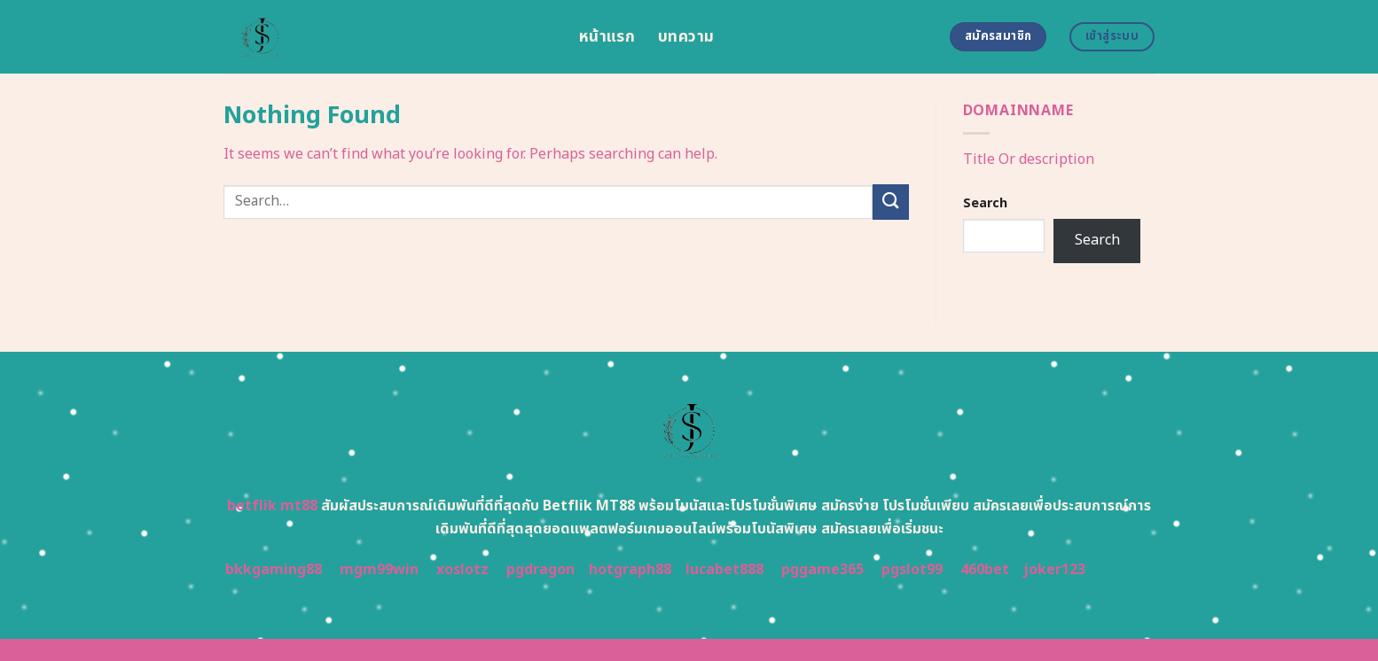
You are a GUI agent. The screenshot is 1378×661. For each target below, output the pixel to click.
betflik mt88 (272, 506)
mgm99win (379, 569)
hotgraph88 (630, 569)
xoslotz (462, 569)
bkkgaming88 (273, 569)
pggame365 (822, 569)
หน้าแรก (607, 37)
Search (985, 203)
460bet (984, 569)
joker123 (1054, 569)
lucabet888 (724, 569)
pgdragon (540, 569)
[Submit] (890, 201)
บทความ (686, 37)
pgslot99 (912, 569)
